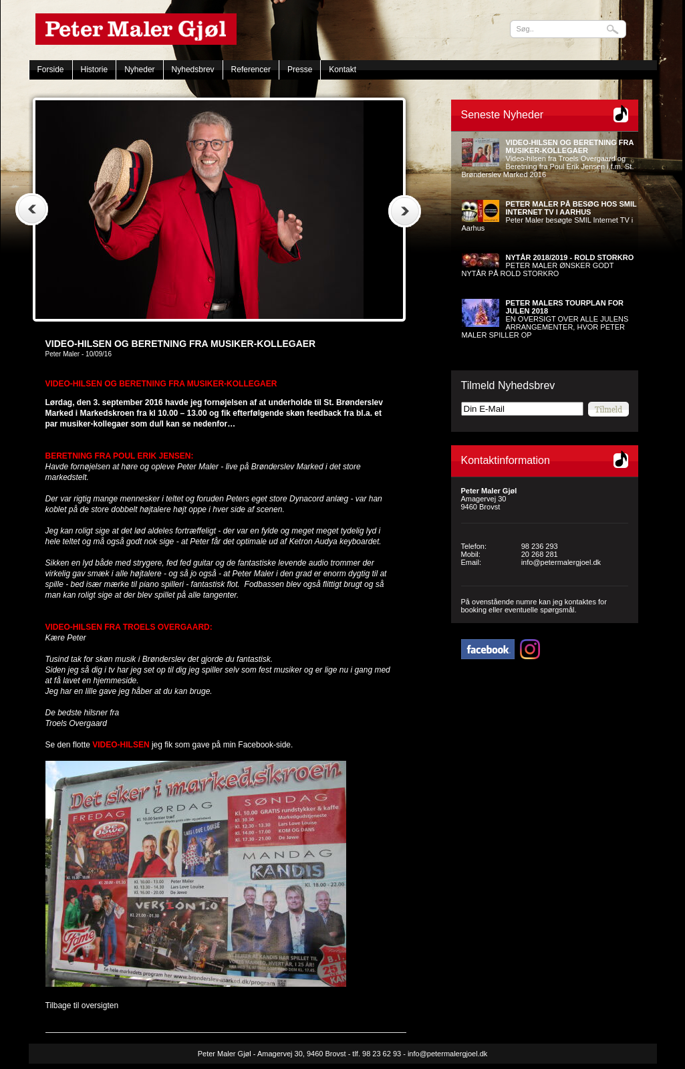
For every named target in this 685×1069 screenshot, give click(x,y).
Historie (94, 69)
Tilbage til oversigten (82, 1005)
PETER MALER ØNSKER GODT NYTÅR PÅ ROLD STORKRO (548, 265)
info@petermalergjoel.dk (561, 562)
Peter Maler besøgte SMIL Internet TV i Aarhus (549, 216)
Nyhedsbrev (193, 69)
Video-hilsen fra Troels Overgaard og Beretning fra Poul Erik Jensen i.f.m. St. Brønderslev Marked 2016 (548, 158)
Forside (50, 69)
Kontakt (342, 69)
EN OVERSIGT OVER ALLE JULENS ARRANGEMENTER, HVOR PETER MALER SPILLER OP (545, 319)
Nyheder (139, 69)
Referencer (251, 69)
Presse (299, 69)
